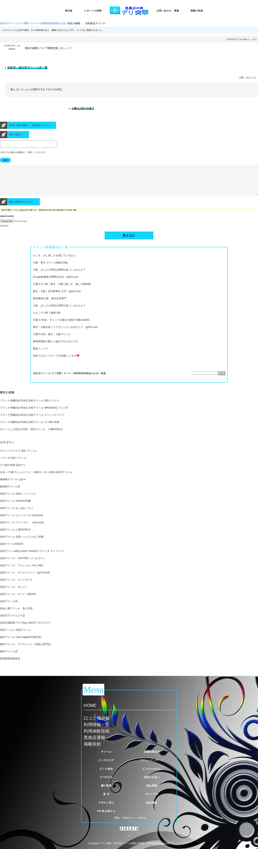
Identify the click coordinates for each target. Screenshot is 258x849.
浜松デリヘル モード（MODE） (19, 600)
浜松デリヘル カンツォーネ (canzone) (21, 521)
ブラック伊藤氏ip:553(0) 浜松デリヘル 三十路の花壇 (29, 428)
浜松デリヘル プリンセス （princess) (22, 528)
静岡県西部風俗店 (10, 665)
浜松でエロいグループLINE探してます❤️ (56, 362)
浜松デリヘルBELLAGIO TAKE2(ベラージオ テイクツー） (33, 557)
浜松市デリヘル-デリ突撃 (14, 23)
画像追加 (4, 232)
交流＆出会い (152, 777)
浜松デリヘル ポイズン (14, 593)
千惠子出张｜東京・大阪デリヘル (52, 340)
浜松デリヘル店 (9, 607)
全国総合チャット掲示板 (133, 818)
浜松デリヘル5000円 (11, 550)
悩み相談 (151, 785)
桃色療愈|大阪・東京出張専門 (49, 304)
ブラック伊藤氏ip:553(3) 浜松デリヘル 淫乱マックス (29, 407)
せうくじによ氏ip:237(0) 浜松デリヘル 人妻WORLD (31, 435)
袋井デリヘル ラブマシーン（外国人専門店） (26, 650)
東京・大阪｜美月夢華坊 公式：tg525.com (57, 297)
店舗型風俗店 (152, 751)
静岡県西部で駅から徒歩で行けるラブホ (55, 347)
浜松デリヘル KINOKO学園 (15, 507)
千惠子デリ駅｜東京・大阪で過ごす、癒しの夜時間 (62, 290)
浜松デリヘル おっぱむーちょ (16, 514)
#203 (254, 39)
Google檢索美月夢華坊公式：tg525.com (55, 283)
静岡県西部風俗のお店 (53, 23)
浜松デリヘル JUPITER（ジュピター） (23, 564)
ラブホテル (106, 777)
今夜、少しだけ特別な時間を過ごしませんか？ (59, 276)
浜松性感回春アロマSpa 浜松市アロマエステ (25, 629)
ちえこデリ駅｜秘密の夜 (47, 319)
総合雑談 (151, 802)
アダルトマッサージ (152, 760)
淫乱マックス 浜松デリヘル (15, 636)
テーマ (34, 23)
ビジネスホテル (151, 768)
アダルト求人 (106, 802)
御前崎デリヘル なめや (13, 485)
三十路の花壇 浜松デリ (13, 471)
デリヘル (106, 751)
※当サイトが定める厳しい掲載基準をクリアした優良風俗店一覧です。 (129, 69)
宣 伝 (106, 794)
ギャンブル (151, 794)
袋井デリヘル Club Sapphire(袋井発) (20, 643)
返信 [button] (248, 39)
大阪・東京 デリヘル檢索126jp (50, 269)
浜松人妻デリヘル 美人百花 (16, 614)
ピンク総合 (106, 768)
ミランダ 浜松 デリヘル (13, 464)
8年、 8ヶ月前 (78, 30)
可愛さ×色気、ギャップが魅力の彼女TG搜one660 (61, 326)
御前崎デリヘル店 (10, 493)
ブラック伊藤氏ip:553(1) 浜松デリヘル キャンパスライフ (32, 421)
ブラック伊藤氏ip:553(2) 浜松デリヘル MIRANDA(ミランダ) (34, 414)
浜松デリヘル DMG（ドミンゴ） (18, 500)
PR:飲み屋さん (106, 811)
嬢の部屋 (106, 785)
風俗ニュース (40, 355)
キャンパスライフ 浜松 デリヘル (18, 457)
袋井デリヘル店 (9, 657)
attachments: (7, 222)
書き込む (129, 242)
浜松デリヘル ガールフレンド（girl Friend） (26, 579)
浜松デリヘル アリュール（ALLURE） (22, 571)
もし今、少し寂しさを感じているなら (54, 261)
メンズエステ (106, 760)
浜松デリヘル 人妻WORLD (15, 536)
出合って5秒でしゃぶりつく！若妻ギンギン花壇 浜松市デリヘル (36, 478)
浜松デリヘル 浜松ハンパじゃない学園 (21, 543)
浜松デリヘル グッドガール (16, 586)
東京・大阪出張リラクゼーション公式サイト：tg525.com (65, 333)
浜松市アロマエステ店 (12, 622)
